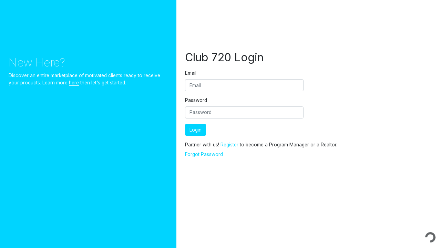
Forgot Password (204, 154)
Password (196, 100)
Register (229, 144)
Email (190, 73)
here (74, 82)
